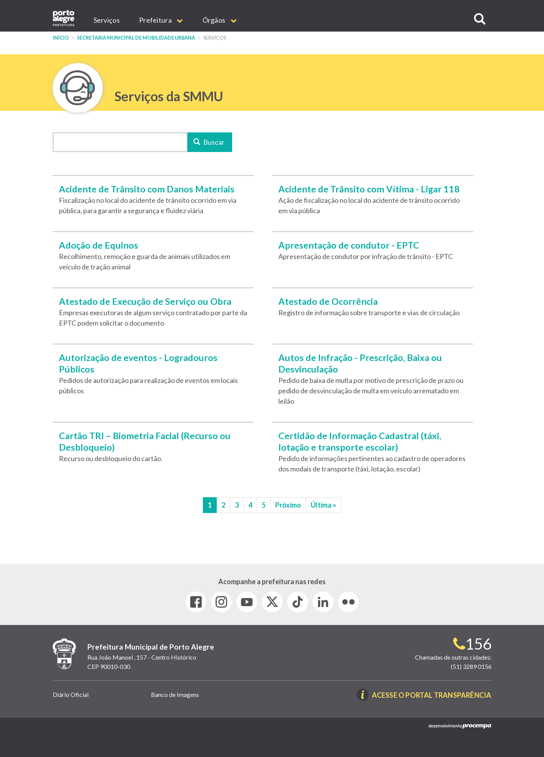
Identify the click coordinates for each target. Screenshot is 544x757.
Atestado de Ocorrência (328, 301)
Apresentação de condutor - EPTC (348, 245)
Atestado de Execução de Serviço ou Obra (145, 301)
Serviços (107, 20)
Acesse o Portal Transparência (432, 695)
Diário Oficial (71, 694)
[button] (480, 19)
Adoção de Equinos (98, 245)
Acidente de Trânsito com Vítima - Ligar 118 (369, 189)
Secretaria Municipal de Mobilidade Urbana (136, 38)
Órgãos (220, 20)
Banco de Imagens (175, 694)
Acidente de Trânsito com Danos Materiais (146, 189)
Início (61, 38)
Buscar (208, 142)
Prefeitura (161, 20)
